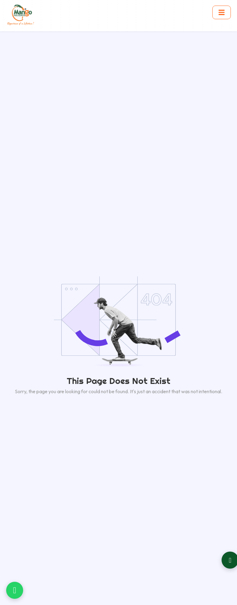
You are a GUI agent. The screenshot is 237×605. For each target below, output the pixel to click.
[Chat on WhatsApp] (14, 590)
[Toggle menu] (221, 12)
